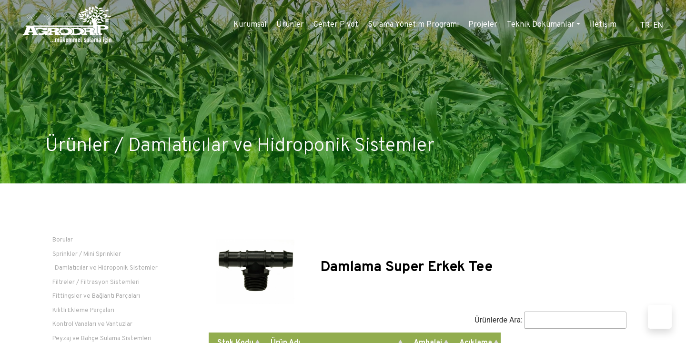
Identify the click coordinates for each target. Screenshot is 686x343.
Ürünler (290, 25)
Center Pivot (335, 25)
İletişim (603, 25)
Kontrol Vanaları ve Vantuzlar (92, 324)
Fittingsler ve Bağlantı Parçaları (96, 296)
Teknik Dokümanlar (541, 25)
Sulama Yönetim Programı (413, 25)
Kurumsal (250, 25)
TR (644, 25)
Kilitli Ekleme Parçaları (83, 310)
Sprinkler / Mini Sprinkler (86, 254)
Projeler (482, 25)
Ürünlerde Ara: (550, 320)
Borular (62, 240)
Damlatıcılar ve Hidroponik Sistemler (281, 146)
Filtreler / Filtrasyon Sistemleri (96, 282)
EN (658, 25)
